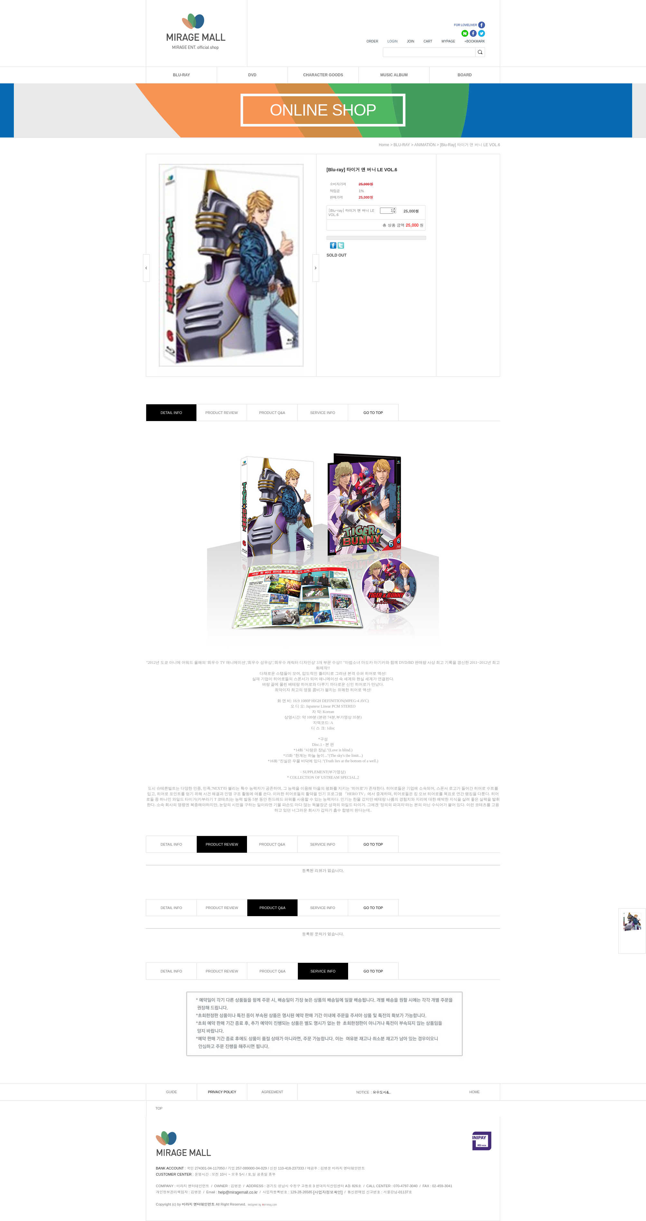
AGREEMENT (272, 1092)
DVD (252, 75)
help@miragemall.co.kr (238, 1192)
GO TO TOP (373, 413)
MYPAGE (448, 41)
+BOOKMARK (474, 41)
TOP (159, 1109)
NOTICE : (364, 1092)
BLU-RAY (181, 75)
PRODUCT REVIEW (221, 413)
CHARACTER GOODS (323, 75)
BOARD (465, 75)
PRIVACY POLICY (222, 1092)
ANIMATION (425, 145)
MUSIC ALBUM (394, 75)
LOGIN (392, 41)
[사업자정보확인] (328, 1192)
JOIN (410, 41)
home (384, 145)
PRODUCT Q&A (272, 413)
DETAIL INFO (171, 413)
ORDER (372, 41)
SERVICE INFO (322, 413)
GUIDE (171, 1092)
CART (427, 41)
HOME (475, 1092)
